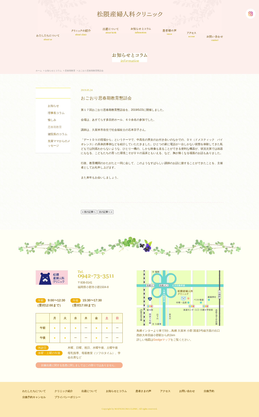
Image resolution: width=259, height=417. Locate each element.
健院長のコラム (57, 134)
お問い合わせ (215, 38)
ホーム (39, 70)
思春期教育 (70, 70)
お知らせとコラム (141, 30)
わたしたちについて (47, 37)
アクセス (191, 34)
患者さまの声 (169, 31)
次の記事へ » (105, 212)
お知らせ (53, 105)
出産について (111, 30)
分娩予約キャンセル (34, 397)
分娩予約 (209, 391)
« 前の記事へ (88, 212)
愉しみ (52, 119)
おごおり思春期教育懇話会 (106, 98)
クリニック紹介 (81, 32)
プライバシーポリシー (67, 397)
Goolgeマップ (162, 339)
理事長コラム (56, 112)
